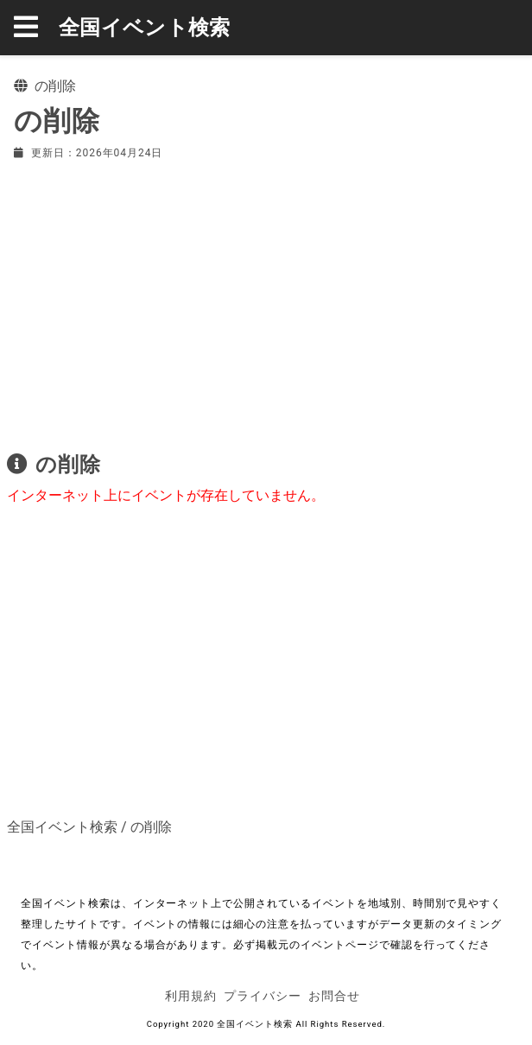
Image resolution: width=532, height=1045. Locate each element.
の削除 (151, 827)
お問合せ (334, 996)
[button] (36, 27)
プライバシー (262, 996)
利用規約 (191, 996)
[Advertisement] (266, 302)
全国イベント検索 (145, 28)
